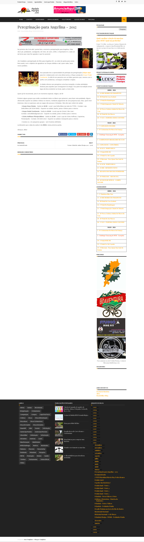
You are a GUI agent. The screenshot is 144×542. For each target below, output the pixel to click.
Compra (33, 414)
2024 (95, 410)
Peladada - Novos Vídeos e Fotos (106, 496)
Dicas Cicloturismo (36, 421)
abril (96, 467)
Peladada (33, 452)
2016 (95, 432)
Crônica (22, 418)
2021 (95, 418)
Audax (30, 407)
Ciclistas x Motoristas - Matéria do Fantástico (106, 500)
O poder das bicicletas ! (102, 483)
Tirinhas (23, 459)
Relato (39, 456)
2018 (95, 426)
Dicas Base (23, 421)
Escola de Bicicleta (101, 392)
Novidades (44, 445)
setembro (98, 453)
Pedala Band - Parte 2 (102, 494)
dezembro (98, 445)
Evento (37, 428)
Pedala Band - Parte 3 (102, 491)
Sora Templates (29, 539)
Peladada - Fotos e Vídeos (103, 503)
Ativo (97, 394)
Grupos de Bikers (54, 19)
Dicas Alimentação (41, 418)
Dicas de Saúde (25, 425)
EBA (30, 428)
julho (97, 459)
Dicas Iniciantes (38, 425)
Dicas (30, 418)
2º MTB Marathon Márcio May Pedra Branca (110, 477)
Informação (44, 435)
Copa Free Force (45, 414)
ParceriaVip (41, 449)
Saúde (46, 456)
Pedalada (23, 452)
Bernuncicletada (100, 475)
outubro (98, 450)
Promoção (30, 456)
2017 (95, 429)
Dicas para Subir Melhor (71, 423)
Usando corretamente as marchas (74, 448)
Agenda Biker (40, 2)
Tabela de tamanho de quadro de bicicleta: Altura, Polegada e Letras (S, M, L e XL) (76, 409)
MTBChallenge (25, 445)
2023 (95, 413)
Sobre (78, 2)
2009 (95, 532)
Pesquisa (42, 452)
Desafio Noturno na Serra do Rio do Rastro (109, 509)
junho (97, 461)
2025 (95, 407)
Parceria (31, 449)
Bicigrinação (24, 411)
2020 (95, 421)
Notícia (35, 445)
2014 (95, 437)
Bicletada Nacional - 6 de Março (105, 514)
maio (97, 464)
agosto (97, 456)
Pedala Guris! (99, 480)
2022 (95, 415)
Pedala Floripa (23, 2)
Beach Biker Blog (101, 396)
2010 (95, 529)
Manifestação (24, 442)
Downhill (23, 428)
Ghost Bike (23, 435)
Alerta (22, 407)
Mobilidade (36, 442)
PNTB (22, 456)
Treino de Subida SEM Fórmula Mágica (76, 415)
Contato (31, 2)
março (97, 469)
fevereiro (98, 521)
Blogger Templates (41, 539)
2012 (95, 443)
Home (22, 19)
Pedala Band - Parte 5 (102, 486)
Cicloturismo (67, 19)
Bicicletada (38, 407)
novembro (98, 448)
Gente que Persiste (41, 432)
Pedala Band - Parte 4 (102, 488)
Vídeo (22, 463)
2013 (95, 440)
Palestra (23, 449)
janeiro (97, 523)
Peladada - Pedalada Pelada (104, 506)
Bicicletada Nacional (101, 512)
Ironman (32, 439)
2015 (95, 434)
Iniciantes (23, 439)
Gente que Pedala (51, 2)
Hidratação (34, 435)
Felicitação (46, 428)
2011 (94, 527)
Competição (24, 414)
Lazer (40, 439)
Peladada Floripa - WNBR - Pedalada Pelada (110, 517)
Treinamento (33, 459)
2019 (95, 424)
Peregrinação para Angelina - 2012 (106, 472)
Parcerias (60, 2)
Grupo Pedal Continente (49, 77)
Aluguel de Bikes (69, 2)
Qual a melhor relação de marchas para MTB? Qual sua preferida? (108, 39)
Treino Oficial (44, 459)
